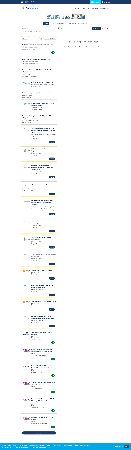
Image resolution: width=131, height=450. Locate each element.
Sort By (24, 38)
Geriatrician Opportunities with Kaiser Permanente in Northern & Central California (42, 202)
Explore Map (60, 23)
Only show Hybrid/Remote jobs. (33, 31)
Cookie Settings (118, 446)
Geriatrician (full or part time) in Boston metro (36, 59)
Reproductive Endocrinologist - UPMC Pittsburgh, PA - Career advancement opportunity (42, 401)
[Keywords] (39, 28)
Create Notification (50, 38)
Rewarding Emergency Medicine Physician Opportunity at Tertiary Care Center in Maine (42, 167)
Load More (39, 433)
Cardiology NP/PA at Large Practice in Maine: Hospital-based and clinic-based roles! (43, 130)
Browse (52, 23)
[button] (105, 28)
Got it (126, 446)
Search (46, 23)
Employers (106, 2)
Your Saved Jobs (82, 23)
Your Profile (93, 8)
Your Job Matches (71, 23)
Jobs (83, 8)
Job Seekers (95, 2)
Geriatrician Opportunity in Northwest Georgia (36, 93)
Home (77, 8)
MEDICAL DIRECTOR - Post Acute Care (42, 82)
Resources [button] (104, 8)
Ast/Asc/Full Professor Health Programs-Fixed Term (38, 44)
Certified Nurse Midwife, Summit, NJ (42, 270)
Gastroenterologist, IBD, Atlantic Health (43, 301)
